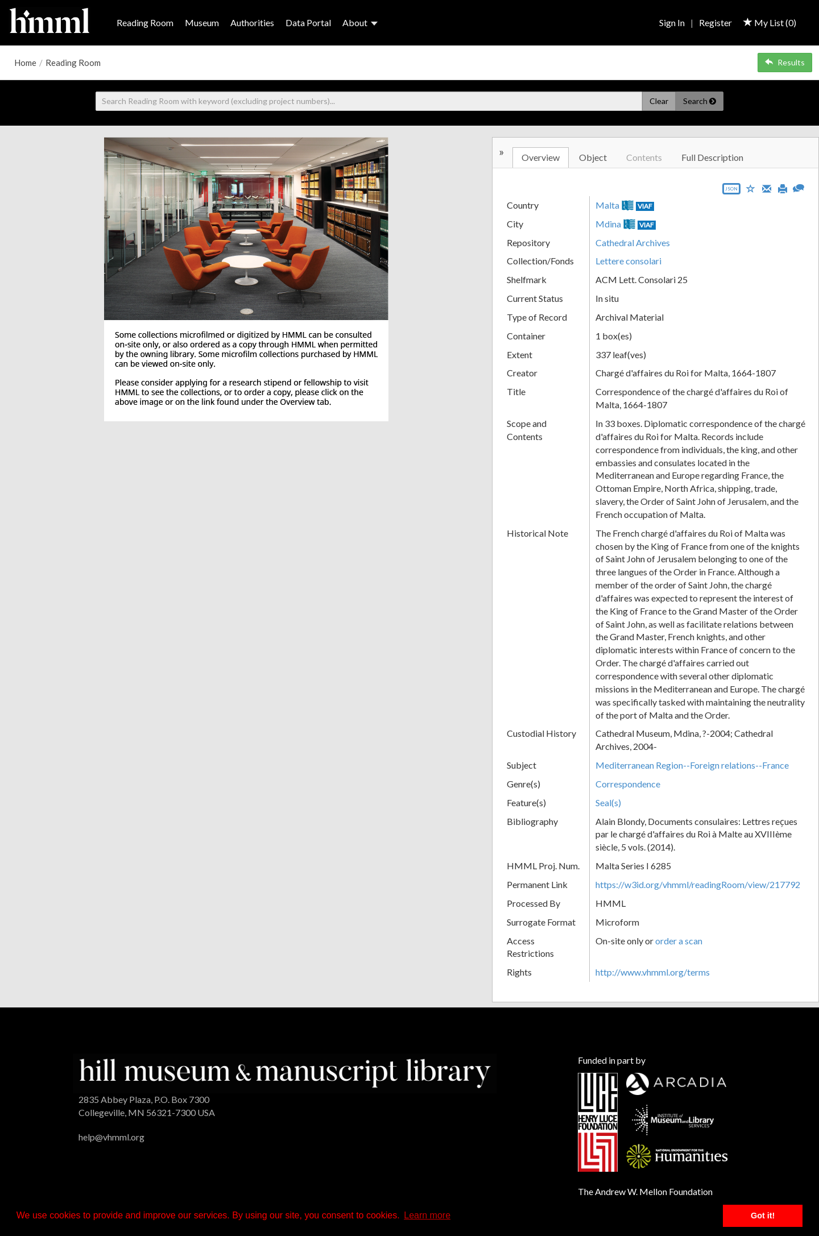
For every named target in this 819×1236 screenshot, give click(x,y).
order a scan (678, 940)
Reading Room (145, 22)
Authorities (252, 22)
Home (25, 62)
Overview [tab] (541, 157)
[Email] (766, 187)
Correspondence (627, 783)
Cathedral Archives (632, 242)
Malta (607, 205)
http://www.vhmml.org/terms (652, 972)
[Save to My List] (750, 188)
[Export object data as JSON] (731, 191)
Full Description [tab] (712, 157)
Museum (202, 22)
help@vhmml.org (111, 1136)
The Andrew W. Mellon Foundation (645, 1191)
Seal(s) (608, 802)
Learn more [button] (427, 1215)
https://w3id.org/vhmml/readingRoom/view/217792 (697, 884)
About (360, 22)
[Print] (782, 187)
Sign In (672, 22)
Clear (659, 101)
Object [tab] (593, 157)
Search (699, 101)
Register (715, 22)
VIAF (645, 206)
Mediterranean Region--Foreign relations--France (692, 765)
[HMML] (285, 1072)
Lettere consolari (628, 260)
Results (785, 62)
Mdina (608, 223)
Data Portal (308, 22)
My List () (769, 22)
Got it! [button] (763, 1215)
